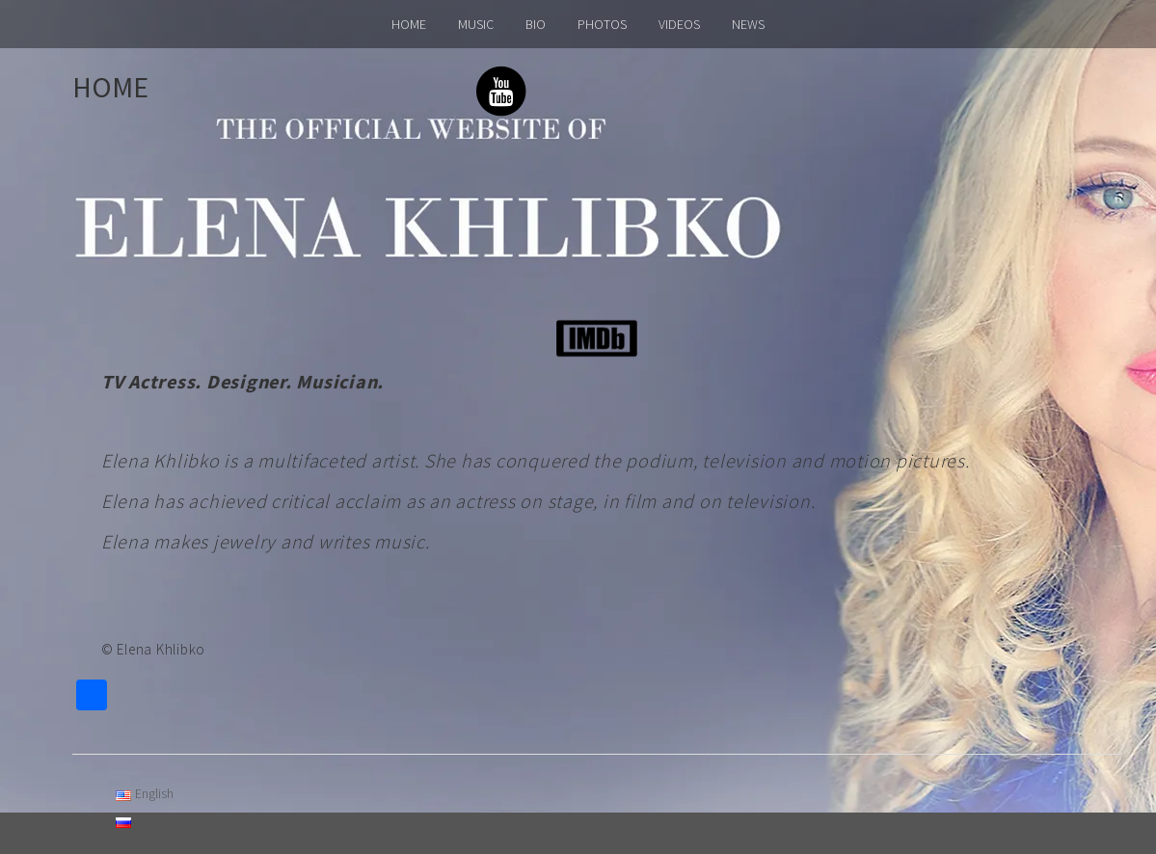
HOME (408, 24)
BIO (535, 24)
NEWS (748, 24)
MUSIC (476, 24)
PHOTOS (602, 24)
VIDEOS (679, 24)
